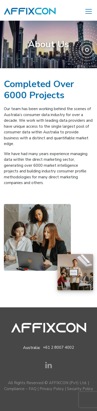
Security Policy (80, 388)
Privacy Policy (52, 388)
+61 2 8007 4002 (58, 347)
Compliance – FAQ (20, 388)
